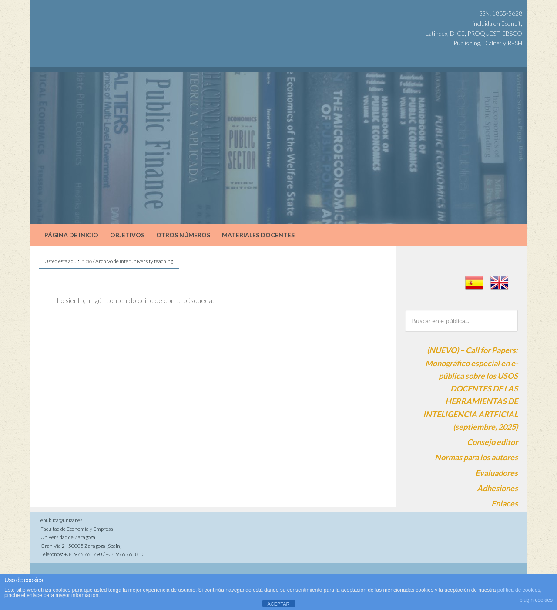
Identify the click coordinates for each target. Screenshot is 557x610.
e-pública (104, 21)
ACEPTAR (278, 604)
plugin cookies (536, 600)
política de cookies (518, 590)
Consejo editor (492, 442)
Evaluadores (496, 473)
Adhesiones (497, 488)
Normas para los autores (476, 457)
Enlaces (504, 503)
